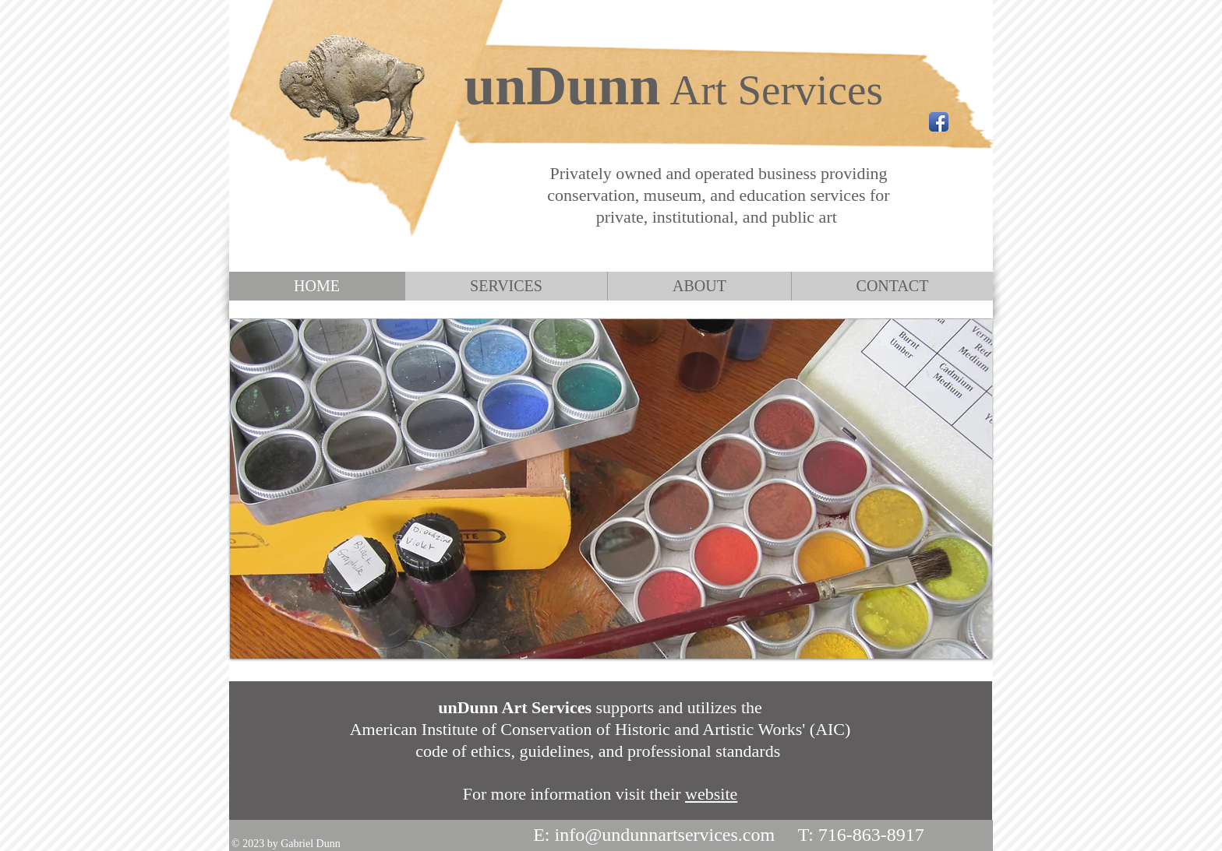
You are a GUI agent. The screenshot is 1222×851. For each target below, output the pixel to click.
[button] (611, 489)
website (711, 794)
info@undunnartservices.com (664, 835)
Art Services (775, 90)
